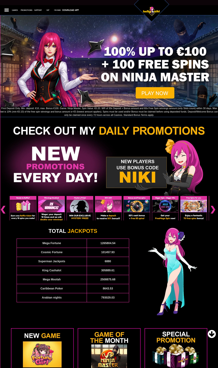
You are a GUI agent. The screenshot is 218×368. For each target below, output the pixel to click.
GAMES (15, 10)
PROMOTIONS (26, 10)
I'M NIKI (57, 10)
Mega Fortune (51, 227)
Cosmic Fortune (51, 236)
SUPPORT (38, 10)
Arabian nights (52, 281)
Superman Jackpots (51, 245)
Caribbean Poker (51, 272)
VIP (47, 10)
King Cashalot (51, 254)
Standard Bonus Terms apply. (138, 115)
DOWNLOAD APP (70, 10)
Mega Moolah (52, 263)
